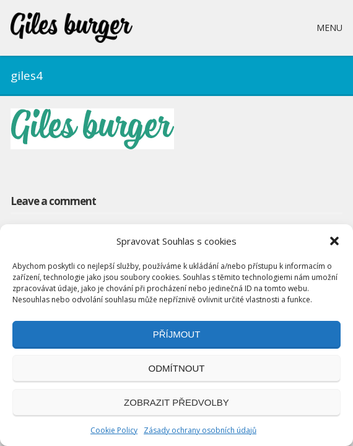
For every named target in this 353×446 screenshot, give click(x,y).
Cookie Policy (113, 430)
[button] (334, 241)
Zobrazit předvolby (176, 402)
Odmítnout (177, 368)
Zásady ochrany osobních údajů (200, 430)
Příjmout (177, 334)
